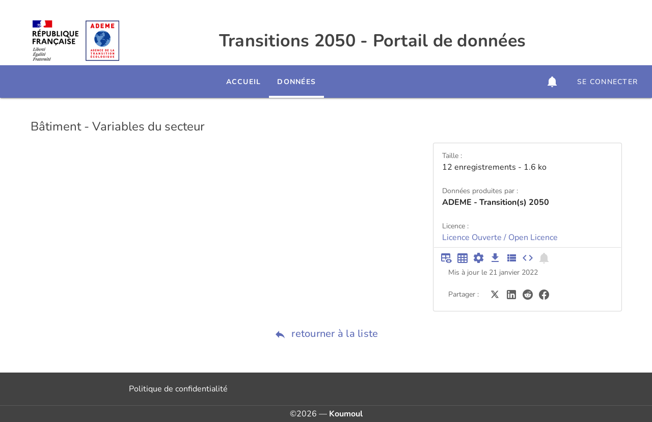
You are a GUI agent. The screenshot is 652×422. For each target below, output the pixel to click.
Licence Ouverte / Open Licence (500, 237)
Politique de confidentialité (178, 388)
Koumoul (346, 413)
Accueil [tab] (243, 82)
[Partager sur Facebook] (544, 293)
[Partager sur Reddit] (528, 293)
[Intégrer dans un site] (528, 258)
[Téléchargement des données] (495, 258)
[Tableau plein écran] (462, 258)
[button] (552, 81)
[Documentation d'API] (479, 258)
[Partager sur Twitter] (495, 293)
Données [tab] (296, 82)
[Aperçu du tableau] (446, 258)
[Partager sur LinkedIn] (511, 293)
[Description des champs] (511, 258)
